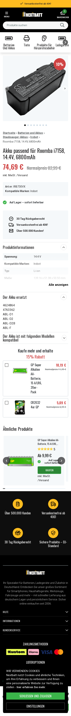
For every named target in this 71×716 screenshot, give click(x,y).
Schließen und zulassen (35, 696)
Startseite (9, 132)
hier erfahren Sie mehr (31, 687)
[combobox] (35, 25)
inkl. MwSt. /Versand (15, 175)
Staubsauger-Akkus (15, 137)
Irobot (34, 137)
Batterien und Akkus (30, 132)
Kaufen (49, 470)
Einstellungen (35, 706)
